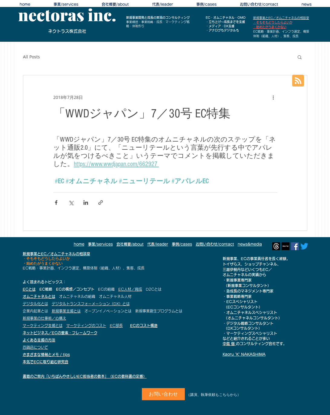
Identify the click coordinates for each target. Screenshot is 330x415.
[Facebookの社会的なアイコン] (295, 246)
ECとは (29, 289)
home (79, 244)
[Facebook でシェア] (56, 202)
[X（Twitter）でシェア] (71, 202)
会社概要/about (130, 244)
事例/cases (182, 244)
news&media (250, 244)
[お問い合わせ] (163, 394)
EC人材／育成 (130, 289)
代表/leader (157, 244)
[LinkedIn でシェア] (86, 202)
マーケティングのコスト (86, 325)
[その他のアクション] (273, 97)
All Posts (31, 57)
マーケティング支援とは (43, 325)
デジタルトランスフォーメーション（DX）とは (91, 304)
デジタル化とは (35, 304)
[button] (299, 56)
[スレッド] (276, 246)
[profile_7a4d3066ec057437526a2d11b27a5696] (285, 246)
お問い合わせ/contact (215, 244)
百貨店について (35, 347)
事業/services (100, 244)
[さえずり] (304, 246)
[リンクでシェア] (100, 202)
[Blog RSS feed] (298, 81)
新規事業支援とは (66, 311)
